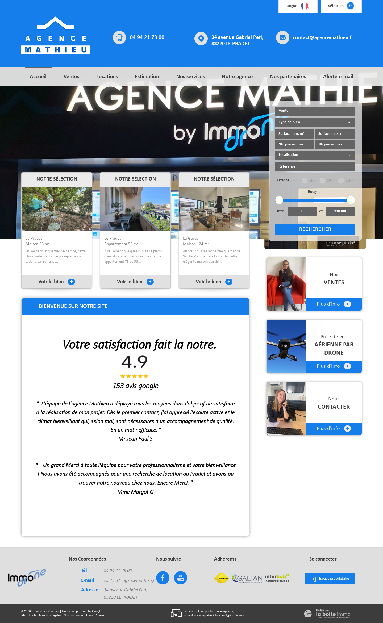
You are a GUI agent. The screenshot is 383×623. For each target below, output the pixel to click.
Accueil (38, 77)
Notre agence (237, 77)
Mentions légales (50, 615)
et (321, 211)
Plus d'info (334, 304)
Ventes (71, 77)
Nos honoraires (74, 615)
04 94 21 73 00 (147, 38)
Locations (107, 77)
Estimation (147, 77)
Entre (279, 211)
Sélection (336, 6)
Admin (99, 615)
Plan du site (28, 615)
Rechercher (315, 229)
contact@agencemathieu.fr (323, 37)
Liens (89, 615)
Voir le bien (56, 282)
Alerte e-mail (338, 77)
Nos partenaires (288, 77)
